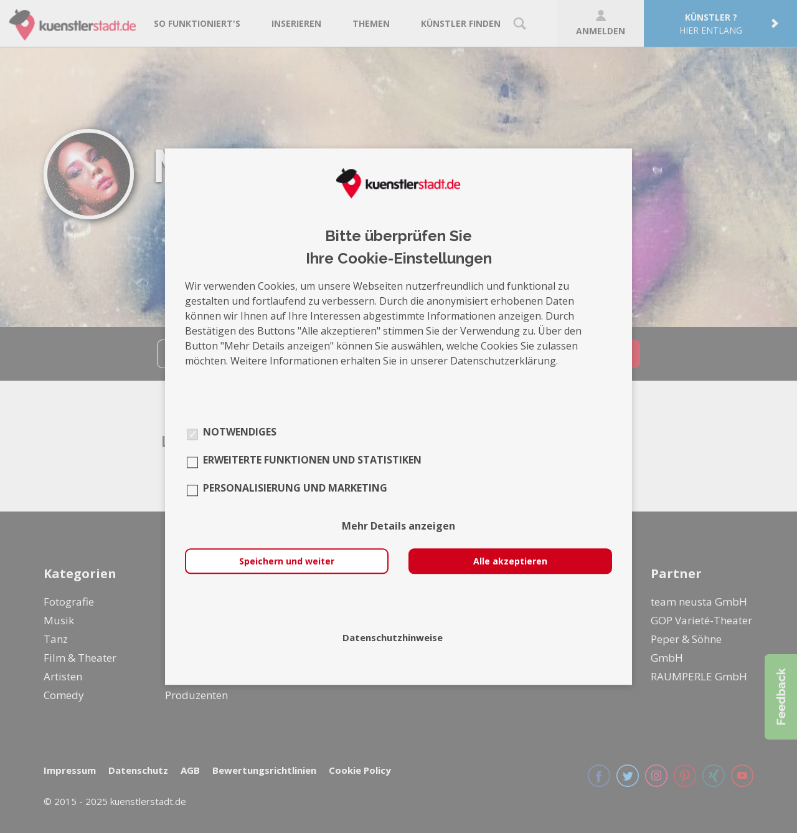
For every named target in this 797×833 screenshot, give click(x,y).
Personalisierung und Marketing (295, 488)
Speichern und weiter (286, 561)
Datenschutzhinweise (392, 637)
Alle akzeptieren (510, 561)
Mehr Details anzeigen (398, 526)
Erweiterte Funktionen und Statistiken (312, 460)
